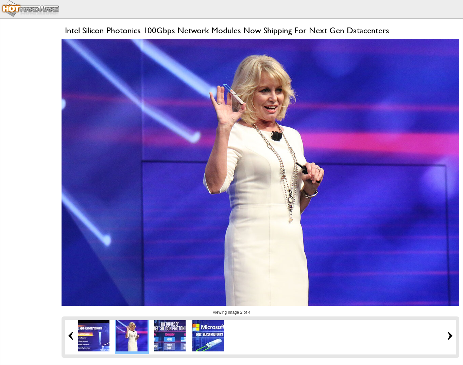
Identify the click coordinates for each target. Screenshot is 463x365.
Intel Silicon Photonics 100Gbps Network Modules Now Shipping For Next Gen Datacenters (227, 30)
